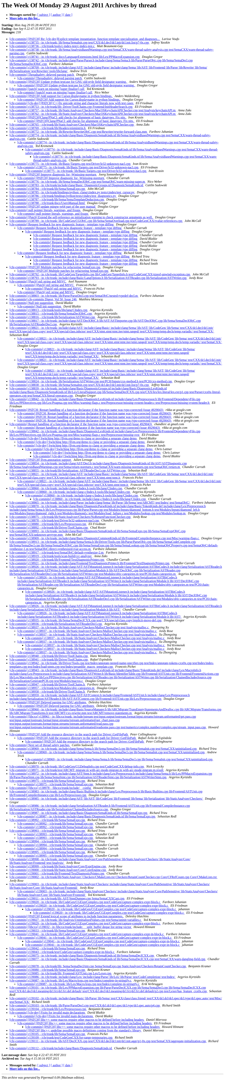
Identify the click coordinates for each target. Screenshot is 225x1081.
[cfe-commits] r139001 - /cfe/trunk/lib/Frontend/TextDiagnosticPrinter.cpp (57, 873)
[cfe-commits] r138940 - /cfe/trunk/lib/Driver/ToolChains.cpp (49, 656)
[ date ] (67, 14)
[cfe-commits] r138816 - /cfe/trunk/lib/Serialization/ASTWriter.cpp (52, 317)
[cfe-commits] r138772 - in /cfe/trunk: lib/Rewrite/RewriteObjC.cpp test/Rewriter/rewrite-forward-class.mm (78, 131)
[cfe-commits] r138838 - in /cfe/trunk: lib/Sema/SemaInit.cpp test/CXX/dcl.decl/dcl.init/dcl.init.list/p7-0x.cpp (79, 385)
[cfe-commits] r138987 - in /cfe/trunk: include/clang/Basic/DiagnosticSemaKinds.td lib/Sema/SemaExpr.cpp (78, 813)
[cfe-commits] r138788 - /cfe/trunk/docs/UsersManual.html (47, 203)
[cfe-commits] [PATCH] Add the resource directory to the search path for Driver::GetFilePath (69, 734)
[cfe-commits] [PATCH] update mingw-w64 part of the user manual (52, 206)
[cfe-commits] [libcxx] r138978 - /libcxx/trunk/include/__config (50, 788)
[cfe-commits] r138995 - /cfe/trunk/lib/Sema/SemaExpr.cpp (47, 852)
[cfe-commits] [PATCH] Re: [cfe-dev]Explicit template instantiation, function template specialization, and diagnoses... (84, 39)
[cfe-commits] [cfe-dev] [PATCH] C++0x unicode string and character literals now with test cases (71, 103)
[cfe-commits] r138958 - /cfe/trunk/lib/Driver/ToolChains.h (47, 691)
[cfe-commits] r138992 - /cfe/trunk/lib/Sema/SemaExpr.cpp (47, 820)
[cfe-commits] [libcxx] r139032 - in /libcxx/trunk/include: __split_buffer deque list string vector (70, 927)
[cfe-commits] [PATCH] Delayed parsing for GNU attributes (48, 702)
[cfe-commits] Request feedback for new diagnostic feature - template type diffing (61, 224)
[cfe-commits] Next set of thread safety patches (39, 745)
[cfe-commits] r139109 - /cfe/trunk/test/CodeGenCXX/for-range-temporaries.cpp (61, 1037)
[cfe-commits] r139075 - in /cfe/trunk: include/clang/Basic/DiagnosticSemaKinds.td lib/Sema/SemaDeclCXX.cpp (82, 955)
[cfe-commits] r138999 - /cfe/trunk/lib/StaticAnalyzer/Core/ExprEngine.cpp (58, 866)
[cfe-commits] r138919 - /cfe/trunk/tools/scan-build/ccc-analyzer (50, 556)
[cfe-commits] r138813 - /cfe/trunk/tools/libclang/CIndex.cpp (48, 310)
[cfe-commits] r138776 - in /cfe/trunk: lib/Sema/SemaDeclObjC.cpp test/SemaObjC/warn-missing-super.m (77, 181)
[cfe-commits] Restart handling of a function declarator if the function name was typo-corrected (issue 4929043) (81, 424)
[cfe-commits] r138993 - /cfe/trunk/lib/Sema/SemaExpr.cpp (47, 830)
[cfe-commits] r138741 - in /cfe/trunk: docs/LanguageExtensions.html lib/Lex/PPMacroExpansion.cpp (74, 56)
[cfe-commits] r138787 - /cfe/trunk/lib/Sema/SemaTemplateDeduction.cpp (57, 199)
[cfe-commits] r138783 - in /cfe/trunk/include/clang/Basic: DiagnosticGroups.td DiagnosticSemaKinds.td (76, 185)
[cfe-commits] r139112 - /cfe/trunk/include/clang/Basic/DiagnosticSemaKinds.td (61, 1048)
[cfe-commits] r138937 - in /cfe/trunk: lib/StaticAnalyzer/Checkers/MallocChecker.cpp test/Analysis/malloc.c (79, 627)
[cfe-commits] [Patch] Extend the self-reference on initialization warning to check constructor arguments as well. (81, 217)
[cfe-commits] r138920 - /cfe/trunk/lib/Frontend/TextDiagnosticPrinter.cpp (57, 559)
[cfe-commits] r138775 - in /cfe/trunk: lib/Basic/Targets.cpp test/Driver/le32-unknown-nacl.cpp (70, 163)
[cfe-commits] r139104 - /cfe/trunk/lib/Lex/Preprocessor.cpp (48, 1009)
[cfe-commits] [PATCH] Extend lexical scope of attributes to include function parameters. (66, 916)
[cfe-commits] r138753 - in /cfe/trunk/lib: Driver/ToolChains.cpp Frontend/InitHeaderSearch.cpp (71, 106)
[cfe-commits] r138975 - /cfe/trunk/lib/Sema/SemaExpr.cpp (47, 780)
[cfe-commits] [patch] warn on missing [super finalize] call (47, 89)
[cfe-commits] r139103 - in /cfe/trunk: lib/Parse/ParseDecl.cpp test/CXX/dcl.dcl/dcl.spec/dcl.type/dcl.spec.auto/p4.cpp (85, 1005)
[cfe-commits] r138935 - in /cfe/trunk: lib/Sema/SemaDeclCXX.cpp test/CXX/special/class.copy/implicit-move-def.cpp (85, 620)
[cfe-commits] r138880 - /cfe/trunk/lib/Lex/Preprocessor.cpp (48, 524)
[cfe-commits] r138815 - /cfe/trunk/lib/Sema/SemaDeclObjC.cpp (51, 313)
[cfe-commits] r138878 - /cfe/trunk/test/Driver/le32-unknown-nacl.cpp (54, 520)
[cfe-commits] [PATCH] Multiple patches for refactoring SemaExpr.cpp (55, 267)
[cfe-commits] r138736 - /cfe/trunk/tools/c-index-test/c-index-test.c (52, 46)
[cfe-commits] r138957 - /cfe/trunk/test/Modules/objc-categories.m (52, 688)
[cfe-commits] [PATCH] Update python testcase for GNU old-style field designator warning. (68, 81)
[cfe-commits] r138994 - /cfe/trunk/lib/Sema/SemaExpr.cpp (47, 841)
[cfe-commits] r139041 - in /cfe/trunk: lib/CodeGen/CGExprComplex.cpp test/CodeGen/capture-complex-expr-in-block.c (86, 934)
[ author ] (57, 14)
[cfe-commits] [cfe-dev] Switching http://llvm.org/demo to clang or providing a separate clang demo (73, 438)
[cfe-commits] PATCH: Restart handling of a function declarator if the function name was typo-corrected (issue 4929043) (86, 410)
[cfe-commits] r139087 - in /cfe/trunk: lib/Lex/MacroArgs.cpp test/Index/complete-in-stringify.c (70, 980)
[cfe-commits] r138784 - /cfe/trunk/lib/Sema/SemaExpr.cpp (47, 188)
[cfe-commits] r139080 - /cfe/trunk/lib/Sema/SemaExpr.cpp (47, 969)
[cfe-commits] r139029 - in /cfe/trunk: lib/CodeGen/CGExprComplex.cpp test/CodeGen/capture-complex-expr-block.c (85, 923)
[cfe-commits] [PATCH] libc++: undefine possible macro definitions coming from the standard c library (75, 1030)
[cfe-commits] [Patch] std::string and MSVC (38, 281)
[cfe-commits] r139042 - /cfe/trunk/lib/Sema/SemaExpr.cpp (47, 948)
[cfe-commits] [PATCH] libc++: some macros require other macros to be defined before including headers (77, 1019)
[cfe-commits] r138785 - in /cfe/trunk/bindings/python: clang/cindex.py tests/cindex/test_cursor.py (72, 192)
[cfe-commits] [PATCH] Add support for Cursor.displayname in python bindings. (61, 96)
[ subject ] (43, 14)
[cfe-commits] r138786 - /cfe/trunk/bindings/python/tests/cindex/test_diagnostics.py (63, 196)
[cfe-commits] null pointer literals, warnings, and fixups (45, 210)
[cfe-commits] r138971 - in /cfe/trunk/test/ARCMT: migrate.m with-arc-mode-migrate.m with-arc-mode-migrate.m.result (86, 770)
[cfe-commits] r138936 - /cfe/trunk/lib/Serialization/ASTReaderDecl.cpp (56, 623)
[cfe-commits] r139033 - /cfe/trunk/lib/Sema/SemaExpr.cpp (47, 930)
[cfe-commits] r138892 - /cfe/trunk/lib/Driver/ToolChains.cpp (49, 527)
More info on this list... (24, 18)
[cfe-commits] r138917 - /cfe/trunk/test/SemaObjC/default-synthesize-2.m (56, 552)
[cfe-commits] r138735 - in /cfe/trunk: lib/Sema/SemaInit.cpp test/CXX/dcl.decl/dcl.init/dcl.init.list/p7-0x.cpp (79, 42)
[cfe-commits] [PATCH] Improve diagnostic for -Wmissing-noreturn (53, 174)
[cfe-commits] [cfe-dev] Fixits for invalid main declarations (47, 1012)
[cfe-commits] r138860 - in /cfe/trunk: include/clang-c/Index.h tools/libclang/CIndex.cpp (66, 488)
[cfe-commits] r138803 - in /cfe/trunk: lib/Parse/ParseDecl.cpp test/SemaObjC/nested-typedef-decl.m (74, 295)
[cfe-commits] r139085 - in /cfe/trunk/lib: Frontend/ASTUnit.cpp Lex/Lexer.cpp (60, 973)
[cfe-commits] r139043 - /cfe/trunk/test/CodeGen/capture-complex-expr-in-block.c (62, 952)
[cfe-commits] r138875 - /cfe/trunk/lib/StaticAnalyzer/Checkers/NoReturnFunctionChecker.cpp (70, 517)
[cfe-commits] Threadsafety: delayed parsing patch (42, 74)
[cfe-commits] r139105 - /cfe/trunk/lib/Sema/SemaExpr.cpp (47, 1034)
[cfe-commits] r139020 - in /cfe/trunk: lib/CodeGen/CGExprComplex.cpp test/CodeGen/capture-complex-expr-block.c (85, 902)
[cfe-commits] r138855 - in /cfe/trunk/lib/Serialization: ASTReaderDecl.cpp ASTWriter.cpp (68, 470)
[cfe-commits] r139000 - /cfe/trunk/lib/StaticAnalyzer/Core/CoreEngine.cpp (58, 870)
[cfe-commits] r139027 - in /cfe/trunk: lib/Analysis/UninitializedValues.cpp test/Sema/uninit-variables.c (75, 920)
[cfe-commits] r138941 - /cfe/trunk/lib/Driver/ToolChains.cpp (49, 659)
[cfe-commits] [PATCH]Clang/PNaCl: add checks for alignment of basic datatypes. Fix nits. (68, 117)
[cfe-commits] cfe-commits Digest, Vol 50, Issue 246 (43, 299)
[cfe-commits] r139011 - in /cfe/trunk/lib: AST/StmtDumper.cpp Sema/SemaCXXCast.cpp (67, 898)
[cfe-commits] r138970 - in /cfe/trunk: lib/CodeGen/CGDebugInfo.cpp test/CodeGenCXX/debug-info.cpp (77, 766)
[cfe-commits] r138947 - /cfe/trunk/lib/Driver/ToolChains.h (47, 684)
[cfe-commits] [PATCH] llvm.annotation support (40, 459)
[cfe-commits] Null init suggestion (31, 303)
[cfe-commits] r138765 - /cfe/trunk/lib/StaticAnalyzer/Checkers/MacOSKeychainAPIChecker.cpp (71, 124)
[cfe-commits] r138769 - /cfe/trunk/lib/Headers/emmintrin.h (47, 128)
